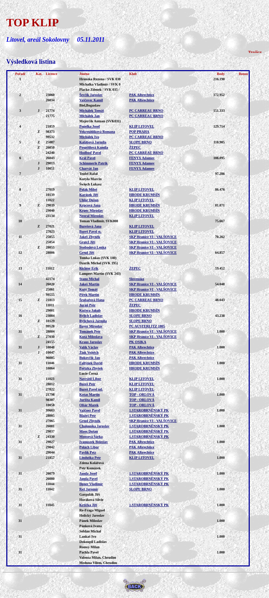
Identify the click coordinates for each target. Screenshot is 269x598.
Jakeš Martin (89, 284)
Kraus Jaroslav (91, 342)
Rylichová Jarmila (93, 321)
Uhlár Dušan (89, 200)
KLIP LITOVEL (141, 126)
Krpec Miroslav (91, 210)
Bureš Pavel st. (91, 231)
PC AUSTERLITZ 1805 (147, 326)
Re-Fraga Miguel (92, 510)
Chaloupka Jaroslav (95, 426)
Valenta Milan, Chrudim (98, 557)
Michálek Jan (90, 116)
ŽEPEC (135, 147)
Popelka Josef (90, 126)
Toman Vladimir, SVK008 (99, 221)
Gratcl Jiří (87, 242)
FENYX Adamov (142, 158)
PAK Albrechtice (141, 95)
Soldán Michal (90, 531)
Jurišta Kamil (90, 400)
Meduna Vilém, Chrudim (98, 563)
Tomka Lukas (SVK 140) (98, 258)
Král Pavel (88, 158)
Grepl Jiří (87, 252)
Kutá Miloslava (91, 337)
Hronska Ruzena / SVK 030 (100, 79)
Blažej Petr (88, 415)
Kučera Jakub (90, 310)
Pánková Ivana (91, 526)
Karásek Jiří (89, 195)
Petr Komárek (90, 468)
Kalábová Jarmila (93, 142)
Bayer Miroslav (91, 326)
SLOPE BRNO (140, 142)
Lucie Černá (89, 373)
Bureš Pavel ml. (91, 389)
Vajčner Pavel (90, 410)
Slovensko (136, 279)
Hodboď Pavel (90, 153)
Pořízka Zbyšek (91, 368)
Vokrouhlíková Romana (97, 132)
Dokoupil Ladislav (93, 542)
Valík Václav (89, 347)
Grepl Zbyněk (90, 421)
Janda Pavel (89, 479)
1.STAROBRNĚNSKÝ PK (149, 410)
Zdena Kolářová (92, 463)
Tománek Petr (90, 331)
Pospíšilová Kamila (94, 147)
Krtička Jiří (88, 505)
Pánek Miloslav (91, 521)
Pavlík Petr (88, 452)
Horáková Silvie (92, 500)
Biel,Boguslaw (90, 105)
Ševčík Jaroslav (91, 95)
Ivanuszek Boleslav (94, 442)
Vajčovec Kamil (91, 100)
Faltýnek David (91, 363)
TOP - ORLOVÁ (141, 394)
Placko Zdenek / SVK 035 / (100, 89)
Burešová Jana (91, 226)
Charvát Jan (89, 168)
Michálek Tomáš (92, 111)
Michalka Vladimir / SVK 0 (100, 84)
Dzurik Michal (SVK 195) (99, 263)
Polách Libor (89, 447)
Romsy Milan (90, 547)
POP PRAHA (139, 132)
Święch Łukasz (91, 184)
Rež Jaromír (89, 489)
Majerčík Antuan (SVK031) (100, 121)
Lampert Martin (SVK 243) (100, 274)
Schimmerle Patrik (94, 163)
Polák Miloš (88, 189)
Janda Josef (88, 473)
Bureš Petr (88, 384)
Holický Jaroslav (92, 515)
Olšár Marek (89, 405)
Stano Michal (89, 279)
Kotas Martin (90, 394)
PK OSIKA (137, 342)
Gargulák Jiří (90, 494)
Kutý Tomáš (89, 289)
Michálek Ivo (89, 137)
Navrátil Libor (91, 379)
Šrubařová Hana (92, 300)
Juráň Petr (88, 305)
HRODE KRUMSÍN (144, 195)
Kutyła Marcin (91, 179)
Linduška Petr (90, 458)
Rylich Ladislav (91, 316)
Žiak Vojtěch (89, 352)
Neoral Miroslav (92, 216)
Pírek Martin (89, 295)
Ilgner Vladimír (91, 484)
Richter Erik (89, 268)
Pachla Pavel (89, 552)
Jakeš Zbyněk (90, 237)
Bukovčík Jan (90, 358)
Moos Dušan (89, 431)
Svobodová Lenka (93, 247)
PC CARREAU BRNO (146, 111)
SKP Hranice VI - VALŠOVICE (153, 237)
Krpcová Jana (90, 205)
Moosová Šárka (91, 437)
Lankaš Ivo (88, 536)
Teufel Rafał (89, 174)
